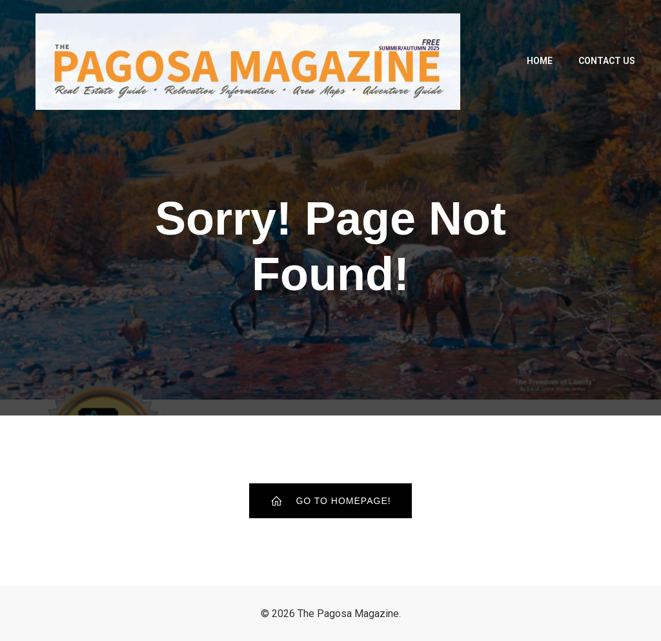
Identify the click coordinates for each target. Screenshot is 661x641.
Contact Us (606, 61)
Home (540, 61)
